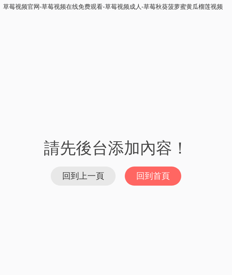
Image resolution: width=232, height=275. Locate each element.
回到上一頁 (83, 176)
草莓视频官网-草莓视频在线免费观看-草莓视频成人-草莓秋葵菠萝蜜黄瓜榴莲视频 (113, 6)
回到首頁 (153, 176)
